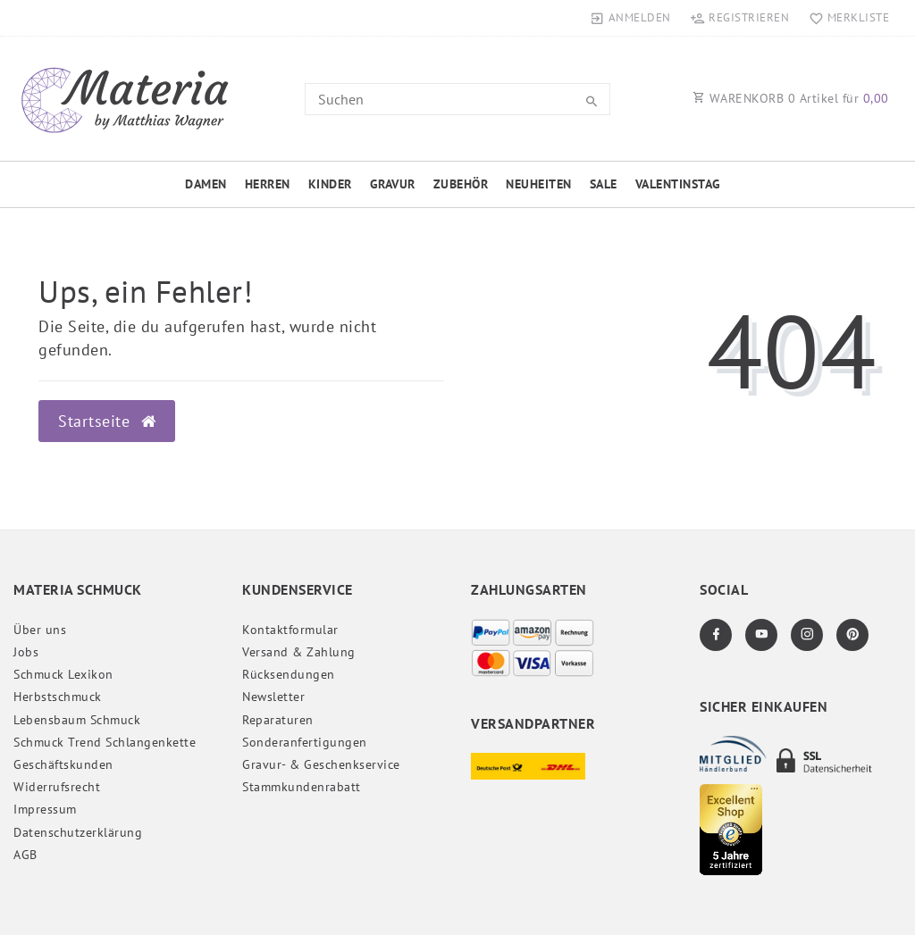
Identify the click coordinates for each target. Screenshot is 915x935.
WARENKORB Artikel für (791, 98)
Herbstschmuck (57, 697)
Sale (603, 184)
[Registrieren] (740, 18)
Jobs (25, 652)
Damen (206, 184)
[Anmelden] (631, 18)
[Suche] (592, 102)
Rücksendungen (288, 674)
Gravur (393, 184)
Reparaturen (278, 720)
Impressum (45, 809)
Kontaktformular (290, 630)
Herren (267, 184)
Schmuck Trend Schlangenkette (104, 742)
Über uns (39, 630)
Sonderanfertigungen (304, 742)
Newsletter (273, 697)
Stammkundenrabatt (301, 787)
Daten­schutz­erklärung (77, 832)
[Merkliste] (845, 18)
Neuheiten (539, 184)
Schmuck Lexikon (63, 674)
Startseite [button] (106, 421)
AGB (25, 855)
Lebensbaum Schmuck (76, 720)
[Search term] (457, 99)
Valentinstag (678, 184)
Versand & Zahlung (299, 652)
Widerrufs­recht (56, 787)
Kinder (330, 184)
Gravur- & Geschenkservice (321, 764)
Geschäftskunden (63, 764)
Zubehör (461, 184)
